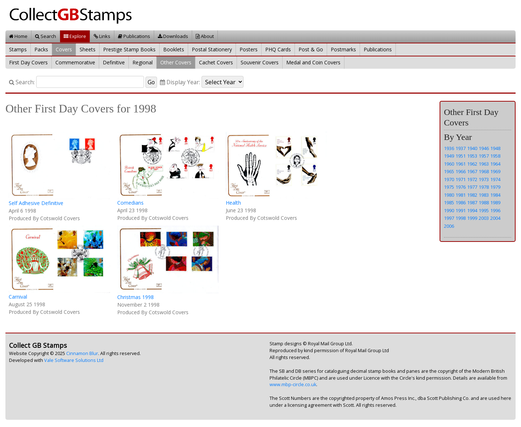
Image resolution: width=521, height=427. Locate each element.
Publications (134, 36)
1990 (449, 210)
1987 (472, 202)
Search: (22, 82)
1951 (461, 156)
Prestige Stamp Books (129, 49)
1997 (449, 218)
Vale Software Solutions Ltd (73, 360)
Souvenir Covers (260, 62)
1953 (472, 156)
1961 (461, 164)
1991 (461, 210)
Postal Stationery (212, 49)
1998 (461, 218)
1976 (461, 187)
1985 (449, 202)
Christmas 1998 (135, 297)
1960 (449, 164)
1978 (484, 187)
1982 (472, 195)
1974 (495, 179)
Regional (142, 62)
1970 (449, 179)
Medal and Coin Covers (313, 62)
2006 (449, 226)
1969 (495, 171)
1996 (495, 210)
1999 (472, 218)
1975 (449, 187)
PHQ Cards (278, 49)
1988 (484, 202)
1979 (495, 187)
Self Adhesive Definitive (36, 203)
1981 (461, 195)
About (205, 36)
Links (102, 36)
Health (233, 202)
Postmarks (343, 49)
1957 (484, 156)
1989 (495, 202)
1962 (472, 164)
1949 (449, 156)
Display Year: (180, 82)
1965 (449, 171)
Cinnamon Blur (82, 353)
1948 (495, 148)
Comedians (130, 202)
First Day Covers (28, 62)
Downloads (173, 36)
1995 (484, 210)
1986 (461, 202)
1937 (461, 148)
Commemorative (75, 62)
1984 (495, 195)
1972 (472, 179)
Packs (41, 49)
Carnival (18, 296)
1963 (484, 164)
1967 (472, 171)
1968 (484, 171)
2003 (484, 218)
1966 (461, 171)
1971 (461, 179)
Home (18, 36)
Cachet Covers (216, 62)
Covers (64, 49)
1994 (472, 210)
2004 (495, 218)
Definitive (114, 62)
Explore (75, 36)
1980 (449, 195)
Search (45, 36)
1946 (484, 148)
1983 (484, 195)
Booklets (173, 49)
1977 (472, 187)
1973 (484, 179)
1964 (495, 164)
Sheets (88, 49)
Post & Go (310, 49)
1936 (449, 148)
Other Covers (175, 62)
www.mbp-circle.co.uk (293, 384)
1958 (495, 156)
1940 (472, 148)
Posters (249, 49)
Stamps (18, 49)
